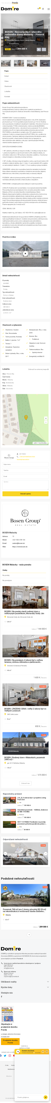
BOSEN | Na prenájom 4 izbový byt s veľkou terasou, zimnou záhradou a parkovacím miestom (23, 661)
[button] (46, 422)
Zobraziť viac (25, 783)
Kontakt (7, 97)
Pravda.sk (20, 958)
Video (6, 81)
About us (9, 1076)
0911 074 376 (8, 966)
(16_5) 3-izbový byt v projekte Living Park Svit (31, 799)
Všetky (4, 570)
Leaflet (35, 443)
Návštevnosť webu (13, 1069)
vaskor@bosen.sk (18, 543)
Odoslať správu (25, 494)
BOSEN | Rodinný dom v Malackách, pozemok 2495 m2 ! (24, 758)
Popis (6, 71)
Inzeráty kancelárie (23, 459)
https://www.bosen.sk (19, 547)
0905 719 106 (8, 975)
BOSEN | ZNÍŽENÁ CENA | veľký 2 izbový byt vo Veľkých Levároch (25, 710)
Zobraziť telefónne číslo (27, 456)
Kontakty (13, 1065)
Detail (6, 76)
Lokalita (7, 91)
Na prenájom (7, 580)
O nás (6, 1065)
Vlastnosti (8, 86)
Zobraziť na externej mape (38, 369)
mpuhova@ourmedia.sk (11, 976)
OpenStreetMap (43, 443)
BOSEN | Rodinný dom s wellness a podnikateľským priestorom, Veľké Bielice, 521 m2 (24, 857)
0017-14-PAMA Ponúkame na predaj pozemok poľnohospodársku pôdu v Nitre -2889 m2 (31, 824)
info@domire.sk (9, 968)
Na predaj (5, 575)
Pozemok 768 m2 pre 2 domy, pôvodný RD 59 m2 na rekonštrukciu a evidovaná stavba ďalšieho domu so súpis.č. (24, 910)
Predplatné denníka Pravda (10, 1041)
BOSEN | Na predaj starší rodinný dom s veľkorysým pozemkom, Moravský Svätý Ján (24, 612)
